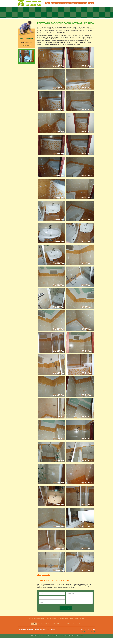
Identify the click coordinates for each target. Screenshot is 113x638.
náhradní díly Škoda (42, 635)
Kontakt (78, 623)
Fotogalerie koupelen (27, 63)
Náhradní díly (34, 635)
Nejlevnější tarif (51, 635)
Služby (34, 623)
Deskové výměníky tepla (77, 635)
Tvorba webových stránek (88, 629)
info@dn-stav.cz (26, 45)
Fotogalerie (45, 623)
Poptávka (68, 623)
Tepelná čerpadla (60, 635)
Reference (57, 623)
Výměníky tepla (68, 635)
